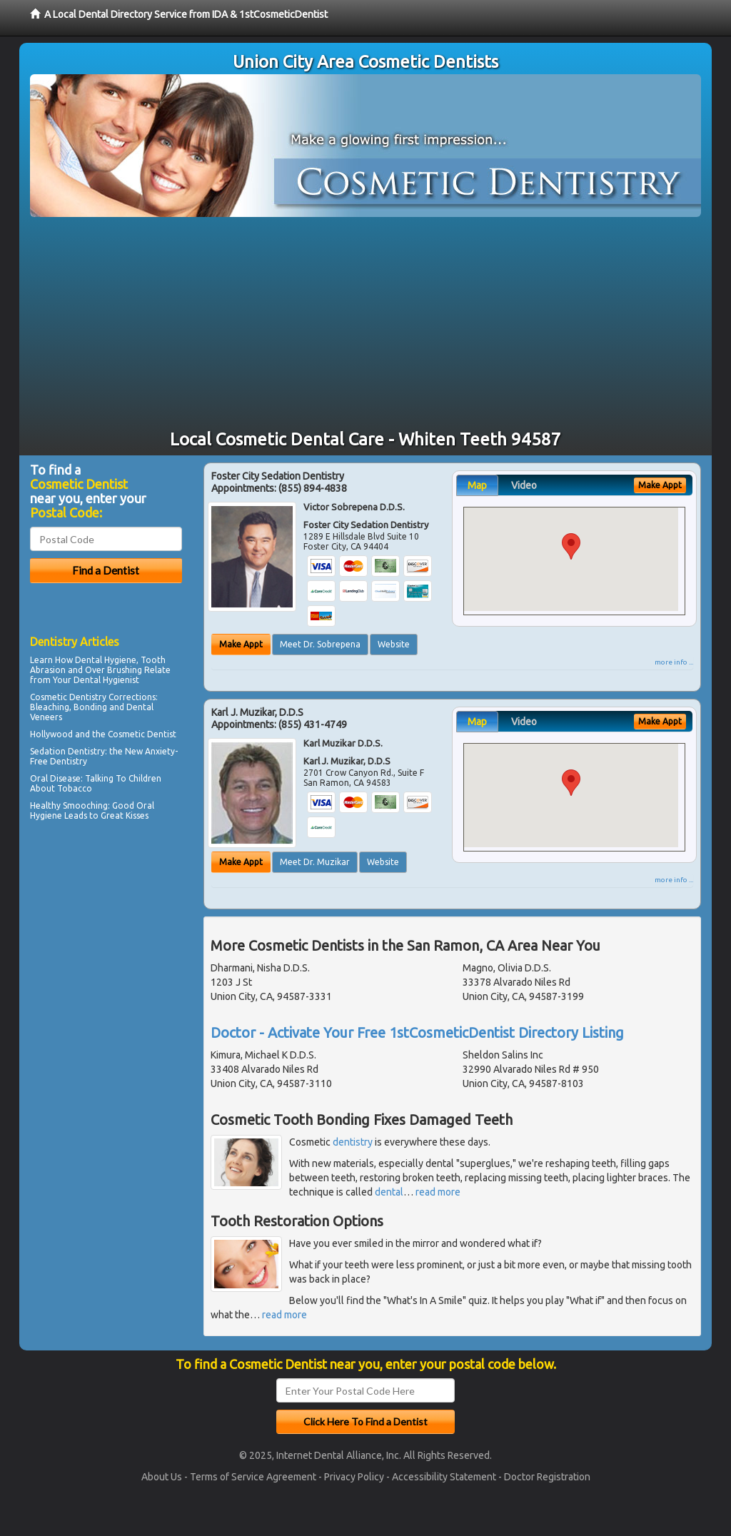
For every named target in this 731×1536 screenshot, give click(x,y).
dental (389, 1192)
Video (524, 485)
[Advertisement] (365, 324)
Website (394, 644)
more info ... (674, 662)
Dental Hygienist (106, 679)
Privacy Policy (354, 1476)
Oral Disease (55, 778)
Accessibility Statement (444, 1476)
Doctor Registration (547, 1476)
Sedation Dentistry (67, 751)
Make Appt (241, 644)
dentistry (353, 1142)
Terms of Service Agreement (253, 1476)
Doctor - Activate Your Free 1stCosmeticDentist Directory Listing (417, 1032)
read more (437, 1192)
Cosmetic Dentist (142, 734)
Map (477, 485)
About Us (161, 1476)
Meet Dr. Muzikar (315, 861)
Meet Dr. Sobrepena (320, 644)
